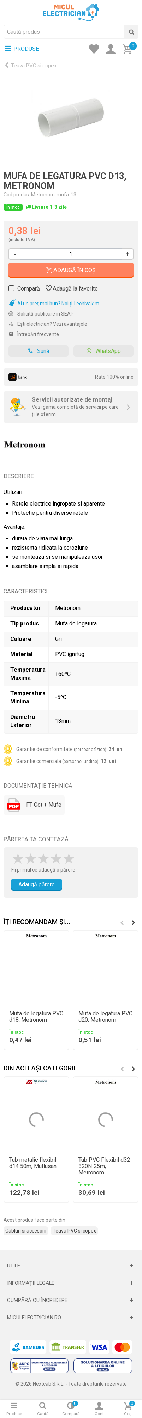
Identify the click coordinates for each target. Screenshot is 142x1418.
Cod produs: (17, 194)
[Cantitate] (71, 254)
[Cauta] (131, 32)
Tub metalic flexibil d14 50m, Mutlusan (33, 1163)
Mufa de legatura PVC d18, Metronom (36, 1016)
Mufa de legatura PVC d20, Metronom (105, 1016)
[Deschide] (71, 1265)
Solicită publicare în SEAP (41, 314)
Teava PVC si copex (34, 65)
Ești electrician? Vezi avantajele (47, 324)
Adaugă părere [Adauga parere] (36, 884)
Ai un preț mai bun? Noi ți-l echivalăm (53, 303)
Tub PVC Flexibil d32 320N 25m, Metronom (104, 1166)
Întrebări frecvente (33, 334)
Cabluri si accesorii (25, 1231)
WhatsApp (103, 351)
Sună (38, 351)
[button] (133, 922)
